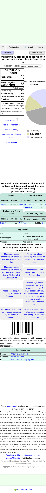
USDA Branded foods (19, 354)
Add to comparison (10, 125)
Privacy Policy (25, 461)
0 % (20, 223)
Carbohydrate (28, 204)
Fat (24, 223)
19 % (21, 204)
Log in (40, 47)
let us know (11, 406)
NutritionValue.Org (13, 458)
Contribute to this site (14, 455)
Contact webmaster (32, 455)
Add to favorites (37, 53)
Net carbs (28, 207)
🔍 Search (29, 47)
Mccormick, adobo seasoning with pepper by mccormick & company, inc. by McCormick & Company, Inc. (11, 272)
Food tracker (14, 47)
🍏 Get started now (23, 490)
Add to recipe (10, 130)
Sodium (3, 204)
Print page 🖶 (11, 142)
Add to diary (7, 53)
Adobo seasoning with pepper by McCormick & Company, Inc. (34, 272)
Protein (3, 223)
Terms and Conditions (10, 461)
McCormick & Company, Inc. (22, 360)
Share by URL (11, 120)
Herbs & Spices (17, 357)
